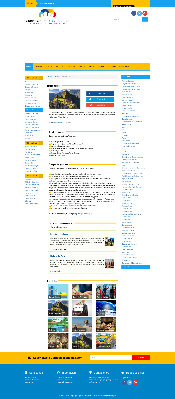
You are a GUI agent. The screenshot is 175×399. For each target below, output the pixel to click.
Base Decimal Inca (128, 171)
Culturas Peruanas (31, 100)
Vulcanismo (29, 135)
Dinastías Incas (127, 97)
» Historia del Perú (56, 271)
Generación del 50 (31, 198)
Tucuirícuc (125, 154)
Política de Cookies (64, 380)
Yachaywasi (126, 113)
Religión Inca (126, 241)
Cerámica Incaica (128, 228)
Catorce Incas (127, 105)
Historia (49, 66)
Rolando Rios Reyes (108, 396)
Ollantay (28, 201)
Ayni (123, 165)
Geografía (71, 66)
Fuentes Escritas (128, 81)
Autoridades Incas (128, 146)
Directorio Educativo (32, 87)
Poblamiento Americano (33, 130)
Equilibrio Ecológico (32, 166)
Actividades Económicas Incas (132, 176)
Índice (28, 66)
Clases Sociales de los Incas (132, 122)
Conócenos (29, 382)
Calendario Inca (127, 249)
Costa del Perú (30, 160)
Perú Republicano (31, 204)
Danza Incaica (127, 225)
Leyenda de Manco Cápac (131, 86)
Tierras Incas (126, 181)
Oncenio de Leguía (31, 190)
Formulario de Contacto (65, 382)
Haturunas (125, 135)
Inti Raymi (125, 252)
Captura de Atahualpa (129, 257)
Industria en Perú (31, 171)
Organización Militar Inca (130, 195)
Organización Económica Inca (132, 157)
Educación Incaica (128, 111)
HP (57, 66)
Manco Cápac (62, 155)
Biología (82, 66)
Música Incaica (127, 222)
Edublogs (28, 81)
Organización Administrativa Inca (133, 168)
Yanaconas (126, 141)
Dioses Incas (126, 247)
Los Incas (68, 123)
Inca (123, 127)
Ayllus (124, 132)
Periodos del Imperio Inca (131, 103)
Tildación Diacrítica (31, 182)
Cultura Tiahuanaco (32, 125)
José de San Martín (32, 185)
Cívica (91, 66)
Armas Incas (126, 200)
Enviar (141, 357)
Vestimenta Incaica (128, 233)
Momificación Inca (128, 236)
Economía (112, 66)
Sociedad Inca (127, 119)
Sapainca (125, 149)
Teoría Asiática (30, 157)
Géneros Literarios (31, 168)
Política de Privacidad (64, 378)
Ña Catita (28, 152)
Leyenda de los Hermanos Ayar (133, 89)
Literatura (38, 66)
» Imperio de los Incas (58, 249)
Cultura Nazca (30, 149)
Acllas (124, 138)
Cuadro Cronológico (32, 127)
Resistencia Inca (128, 260)
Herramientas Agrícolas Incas (132, 187)
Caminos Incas (127, 209)
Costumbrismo (30, 179)
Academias (29, 92)
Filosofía (101, 66)
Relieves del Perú (31, 187)
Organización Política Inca (131, 143)
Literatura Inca (127, 211)
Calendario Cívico (31, 84)
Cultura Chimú (30, 163)
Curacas (125, 152)
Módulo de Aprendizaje (33, 155)
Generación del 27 (31, 196)
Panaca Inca (126, 124)
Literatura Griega (31, 119)
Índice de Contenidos (32, 380)
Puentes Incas (127, 206)
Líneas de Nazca (31, 122)
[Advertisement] (87, 45)
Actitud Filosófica (31, 147)
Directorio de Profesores (33, 106)
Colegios (28, 90)
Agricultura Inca (127, 179)
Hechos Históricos (31, 114)
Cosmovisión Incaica (129, 244)
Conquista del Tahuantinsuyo (132, 263)
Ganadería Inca (127, 190)
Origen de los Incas (129, 84)
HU (63, 66)
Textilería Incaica (128, 230)
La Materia (29, 133)
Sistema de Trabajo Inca (130, 162)
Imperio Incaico (30, 116)
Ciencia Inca (126, 217)
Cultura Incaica (127, 108)
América (28, 138)
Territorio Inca (127, 92)
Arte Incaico (126, 219)
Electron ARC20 (47, 3)
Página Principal (30, 378)
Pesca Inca (126, 192)
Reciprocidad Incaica (129, 160)
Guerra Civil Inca (128, 255)
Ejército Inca (126, 198)
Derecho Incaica (127, 238)
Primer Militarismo (31, 103)
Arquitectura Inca (128, 203)
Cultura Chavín (30, 98)
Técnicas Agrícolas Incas (130, 184)
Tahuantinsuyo (58, 123)
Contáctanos (124, 66)
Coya (124, 130)
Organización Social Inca (130, 116)
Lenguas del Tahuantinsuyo (131, 214)
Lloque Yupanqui (84, 214)
